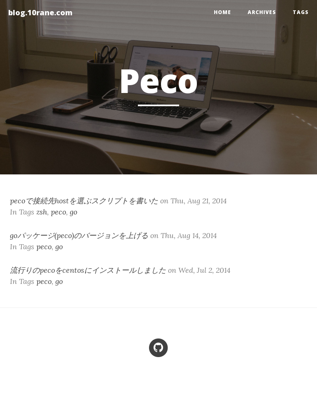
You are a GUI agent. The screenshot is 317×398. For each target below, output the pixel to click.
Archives (262, 12)
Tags (301, 12)
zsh (41, 212)
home (222, 12)
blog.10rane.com (40, 12)
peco (58, 212)
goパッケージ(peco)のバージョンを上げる (79, 235)
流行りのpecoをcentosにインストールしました (88, 270)
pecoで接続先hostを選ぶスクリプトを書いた (84, 200)
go (73, 212)
